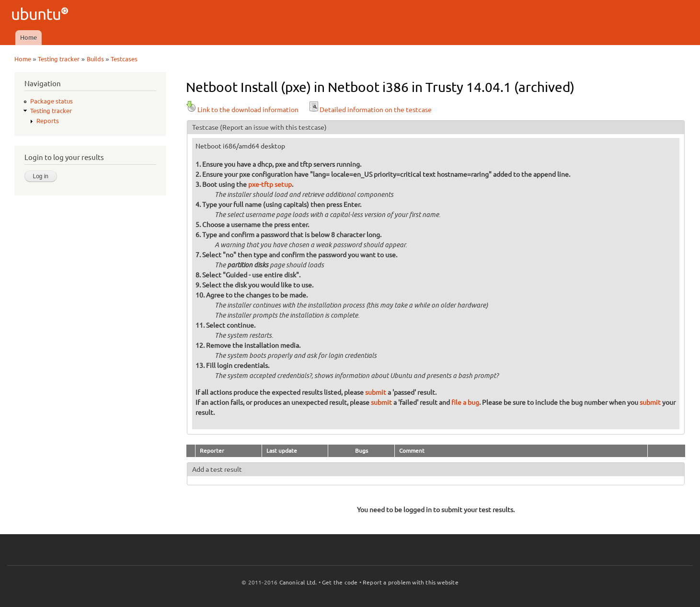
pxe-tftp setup (270, 184)
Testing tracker (59, 59)
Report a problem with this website (411, 582)
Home (28, 37)
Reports (47, 120)
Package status (51, 101)
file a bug (465, 402)
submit (375, 392)
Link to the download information (242, 110)
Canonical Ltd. (298, 582)
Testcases (124, 59)
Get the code (339, 582)
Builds (95, 59)
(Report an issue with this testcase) (273, 127)
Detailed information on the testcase (370, 110)
